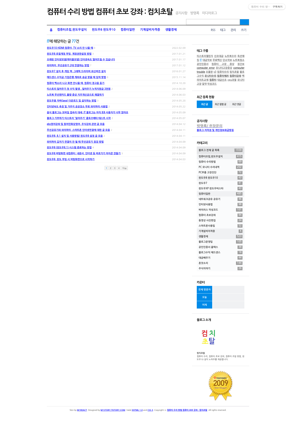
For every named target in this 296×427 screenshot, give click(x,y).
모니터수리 (210, 76)
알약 (204, 84)
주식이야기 (220, 268)
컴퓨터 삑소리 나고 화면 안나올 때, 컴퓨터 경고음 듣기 (75, 83)
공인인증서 (202, 64)
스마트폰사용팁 (220, 226)
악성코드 (212, 84)
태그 (222, 30)
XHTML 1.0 (137, 410)
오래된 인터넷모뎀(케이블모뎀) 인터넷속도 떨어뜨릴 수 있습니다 (81, 59)
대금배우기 (220, 258)
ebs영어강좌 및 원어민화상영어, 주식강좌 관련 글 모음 (76, 124)
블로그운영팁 (220, 242)
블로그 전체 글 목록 (220, 150)
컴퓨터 (212, 80)
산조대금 (218, 56)
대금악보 (207, 60)
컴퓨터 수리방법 (220, 162)
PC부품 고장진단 (220, 172)
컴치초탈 (234, 72)
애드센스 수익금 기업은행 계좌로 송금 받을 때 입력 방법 (76, 77)
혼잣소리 (220, 263)
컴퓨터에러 (223, 76)
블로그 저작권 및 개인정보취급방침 (215, 130)
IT (201, 60)
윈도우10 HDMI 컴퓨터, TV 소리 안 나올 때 (70, 48)
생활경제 (171, 29)
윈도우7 (220, 183)
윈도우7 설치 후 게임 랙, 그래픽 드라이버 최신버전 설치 (76, 71)
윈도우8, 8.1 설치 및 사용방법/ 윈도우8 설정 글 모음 (75, 136)
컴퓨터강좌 (235, 76)
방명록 (194, 13)
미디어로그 (209, 13)
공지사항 (181, 13)
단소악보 (227, 60)
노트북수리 (230, 56)
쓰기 (243, 30)
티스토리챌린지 (205, 56)
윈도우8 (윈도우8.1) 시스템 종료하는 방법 (69, 147)
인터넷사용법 (220, 204)
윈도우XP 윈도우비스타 (220, 188)
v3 (215, 72)
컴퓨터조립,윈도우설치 (72, 29)
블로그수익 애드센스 (220, 252)
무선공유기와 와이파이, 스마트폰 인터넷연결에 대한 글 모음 (78, 130)
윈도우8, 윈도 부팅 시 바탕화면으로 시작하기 (70, 159)
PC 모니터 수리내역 (220, 167)
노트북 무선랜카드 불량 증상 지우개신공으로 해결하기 (75, 95)
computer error (206, 68)
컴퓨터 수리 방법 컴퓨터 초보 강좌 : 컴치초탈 (110, 11)
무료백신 (217, 60)
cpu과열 (232, 80)
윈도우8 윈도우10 (103, 29)
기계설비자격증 (150, 29)
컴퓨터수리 (223, 72)
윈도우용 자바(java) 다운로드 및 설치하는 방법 (71, 100)
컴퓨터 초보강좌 (220, 215)
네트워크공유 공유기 (220, 199)
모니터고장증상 (224, 68)
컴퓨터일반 (128, 29)
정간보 (240, 64)
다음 (124, 168)
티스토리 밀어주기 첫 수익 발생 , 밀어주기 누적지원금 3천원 (78, 89)
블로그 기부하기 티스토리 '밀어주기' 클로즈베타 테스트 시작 (79, 118)
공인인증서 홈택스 (220, 247)
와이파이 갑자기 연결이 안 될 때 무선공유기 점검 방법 (75, 142)
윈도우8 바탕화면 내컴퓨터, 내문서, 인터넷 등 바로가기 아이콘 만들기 (84, 153)
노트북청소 (238, 60)
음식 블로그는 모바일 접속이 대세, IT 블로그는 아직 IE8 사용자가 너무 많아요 (87, 112)
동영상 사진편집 (220, 220)
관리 (233, 30)
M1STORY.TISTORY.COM (113, 410)
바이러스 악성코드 (220, 210)
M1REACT (82, 410)
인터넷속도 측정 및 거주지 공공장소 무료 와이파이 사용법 (77, 106)
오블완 (209, 72)
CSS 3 (150, 410)
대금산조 (222, 80)
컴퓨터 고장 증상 (223, 64)
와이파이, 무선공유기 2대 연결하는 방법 (68, 65)
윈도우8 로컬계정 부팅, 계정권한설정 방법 (69, 54)
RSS (213, 30)
